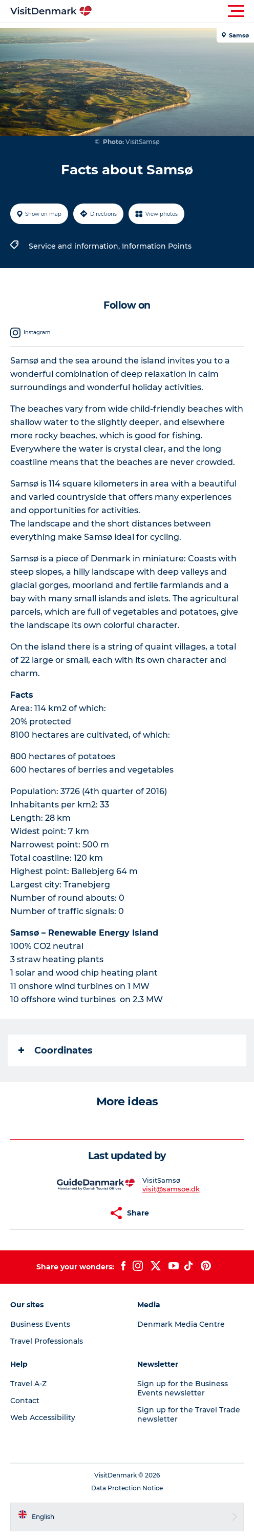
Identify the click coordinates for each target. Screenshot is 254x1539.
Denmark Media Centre (181, 1324)
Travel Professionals (46, 1341)
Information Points (157, 246)
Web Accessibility (42, 1417)
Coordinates (55, 1050)
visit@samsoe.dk (171, 1189)
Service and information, (75, 246)
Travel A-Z (28, 1383)
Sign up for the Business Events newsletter (182, 1388)
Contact (24, 1400)
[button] (173, 11)
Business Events (40, 1324)
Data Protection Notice (127, 1488)
